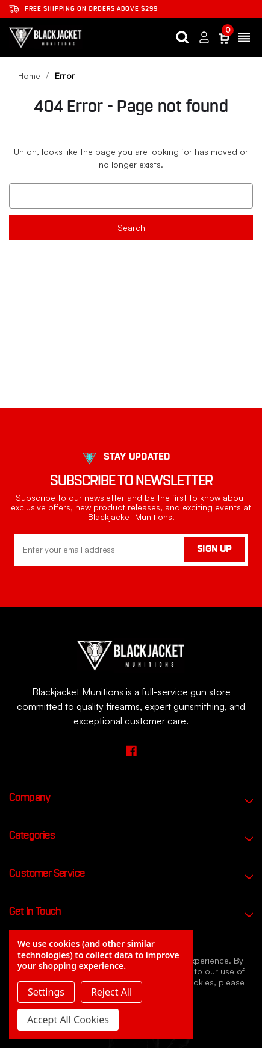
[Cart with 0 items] (224, 37)
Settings (46, 992)
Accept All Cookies (68, 1019)
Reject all (111, 992)
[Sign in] (204, 37)
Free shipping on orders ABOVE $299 (83, 9)
